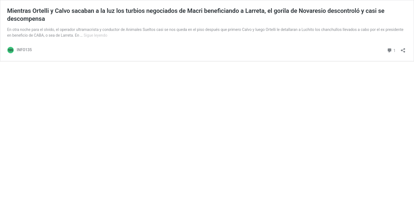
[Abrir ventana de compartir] (403, 48)
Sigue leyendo (95, 35)
